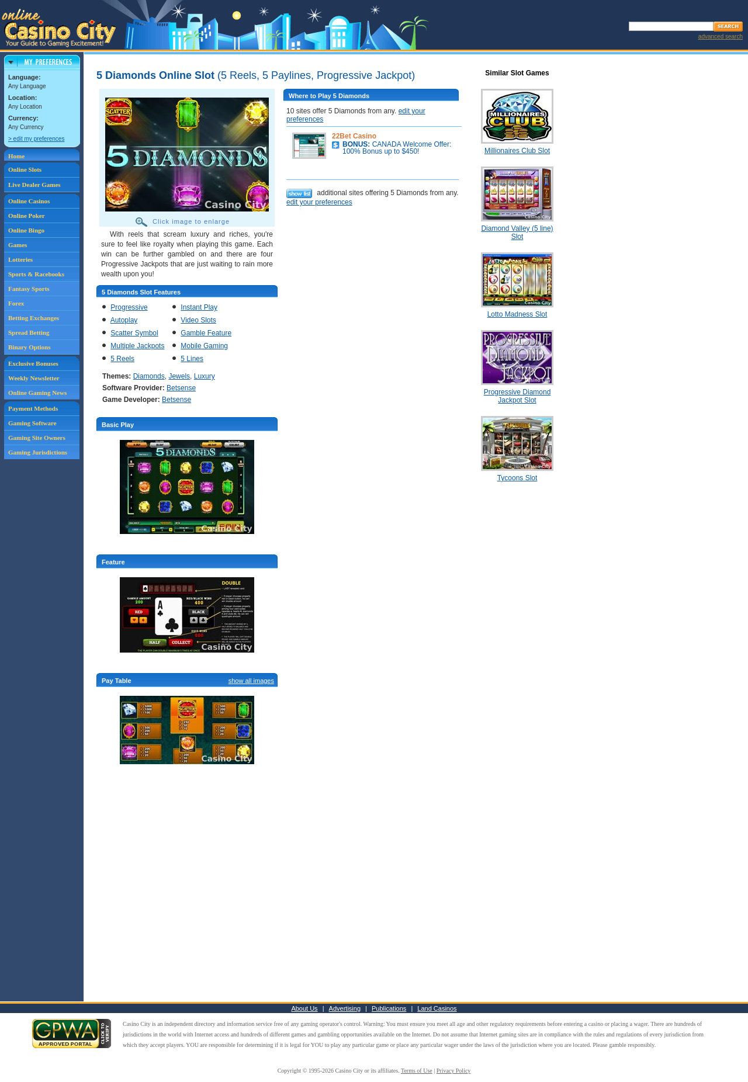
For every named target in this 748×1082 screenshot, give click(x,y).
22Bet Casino (354, 136)
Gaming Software (32, 422)
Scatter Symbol (134, 333)
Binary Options (29, 347)
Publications (389, 1008)
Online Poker (26, 215)
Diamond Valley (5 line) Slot (517, 232)
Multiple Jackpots (137, 346)
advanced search (720, 36)
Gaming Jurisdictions (37, 452)
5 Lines (192, 359)
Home (16, 155)
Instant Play (199, 307)
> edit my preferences (36, 139)
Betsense (181, 388)
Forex (16, 303)
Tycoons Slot (517, 478)
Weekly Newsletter (34, 378)
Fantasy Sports (29, 288)
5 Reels (122, 359)
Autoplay (124, 320)
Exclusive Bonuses (33, 363)
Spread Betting (28, 332)
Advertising (345, 1008)
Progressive (128, 307)
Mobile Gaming (204, 346)
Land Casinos (436, 1008)
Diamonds (149, 376)
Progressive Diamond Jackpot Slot (517, 396)
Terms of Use (416, 1070)
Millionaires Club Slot (517, 151)
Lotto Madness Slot (517, 314)
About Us (304, 1008)
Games (17, 244)
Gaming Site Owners (36, 437)
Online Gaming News (37, 392)
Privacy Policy (454, 1070)
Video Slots (198, 320)
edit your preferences (319, 202)
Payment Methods (33, 408)
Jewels (179, 376)
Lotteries (20, 259)
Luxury (204, 376)
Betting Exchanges (33, 317)
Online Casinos (29, 200)
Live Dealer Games (34, 184)
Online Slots (24, 169)
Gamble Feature (206, 333)
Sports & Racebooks (36, 274)
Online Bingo (26, 230)
